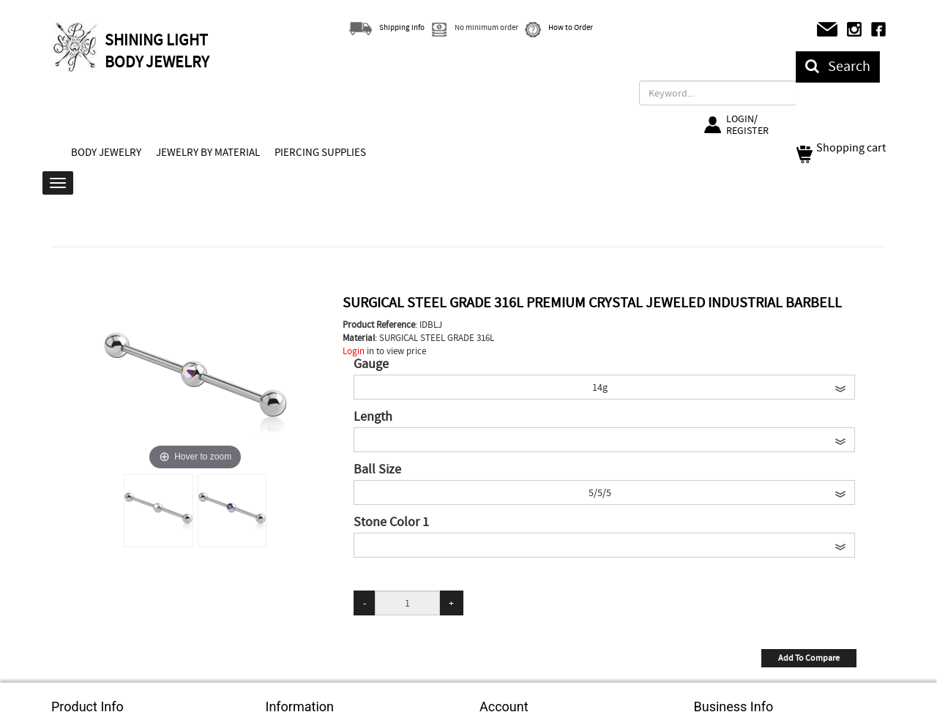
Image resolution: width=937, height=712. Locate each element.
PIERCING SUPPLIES (320, 152)
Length (373, 417)
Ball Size (377, 469)
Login (354, 351)
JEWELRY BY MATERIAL (208, 152)
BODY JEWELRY (106, 152)
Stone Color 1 (391, 522)
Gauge (371, 364)
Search (837, 66)
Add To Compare (809, 658)
